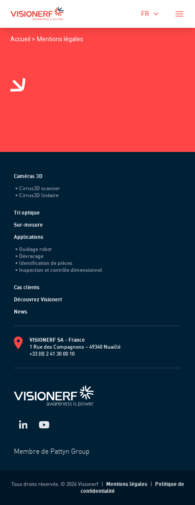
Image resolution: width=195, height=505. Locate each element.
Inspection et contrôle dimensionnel (59, 270)
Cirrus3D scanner (38, 188)
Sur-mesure (28, 224)
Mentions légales (60, 39)
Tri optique (27, 212)
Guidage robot (34, 249)
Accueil (21, 39)
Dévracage (29, 256)
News (20, 311)
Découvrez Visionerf (38, 299)
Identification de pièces (44, 263)
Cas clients (26, 287)
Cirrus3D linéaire (37, 195)
